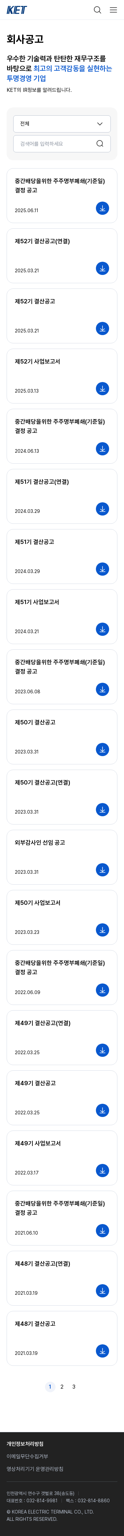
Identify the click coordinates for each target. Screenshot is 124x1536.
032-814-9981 (42, 1500)
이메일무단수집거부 (27, 1456)
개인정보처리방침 (25, 1444)
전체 (24, 124)
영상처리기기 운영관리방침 (35, 1469)
